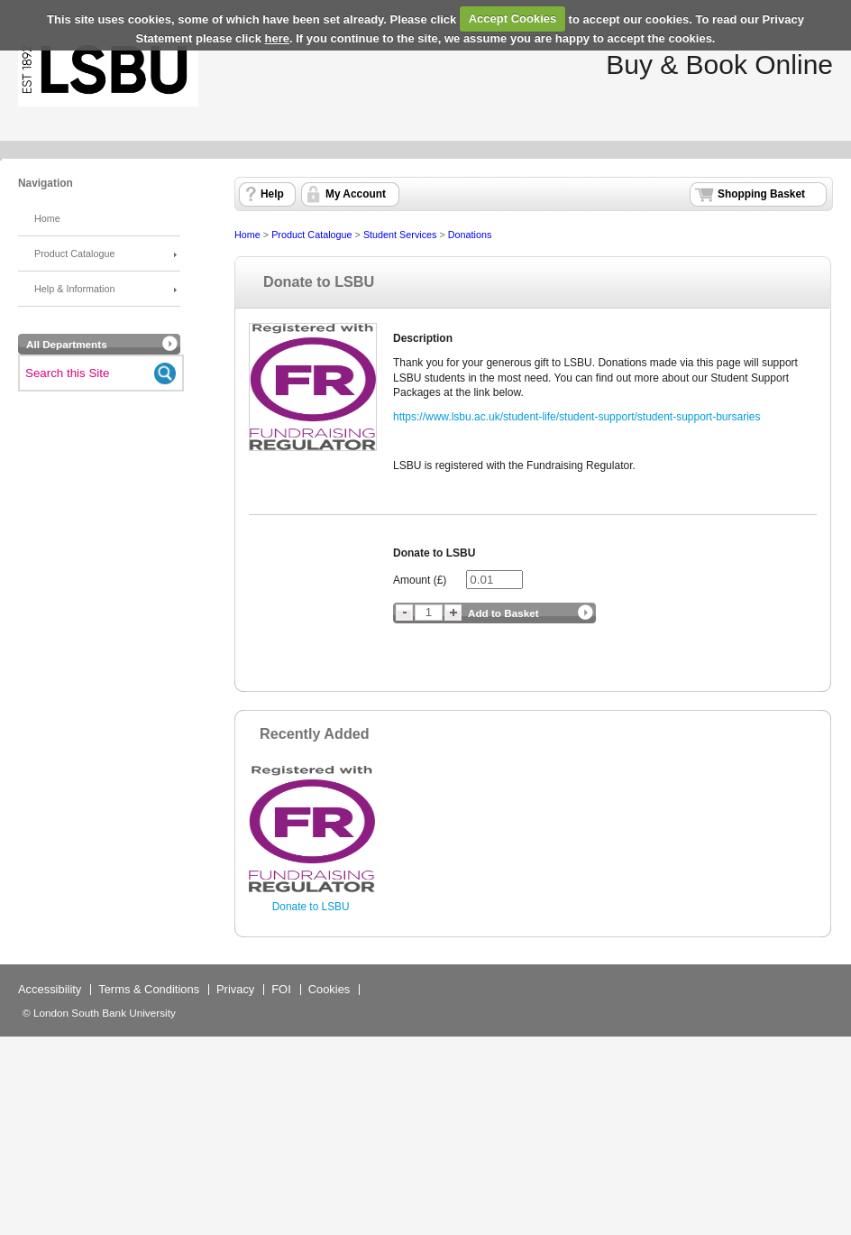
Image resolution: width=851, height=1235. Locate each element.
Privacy (235, 989)
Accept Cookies (513, 18)
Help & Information (74, 288)
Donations (470, 234)
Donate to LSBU (311, 906)
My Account (355, 194)
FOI (281, 989)
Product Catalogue (74, 253)
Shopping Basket (761, 194)
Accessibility (49, 989)
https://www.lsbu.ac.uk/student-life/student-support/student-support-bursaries (577, 416)
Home (47, 218)
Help (272, 194)
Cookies (329, 989)
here (277, 38)
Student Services (400, 234)
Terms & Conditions (148, 989)
